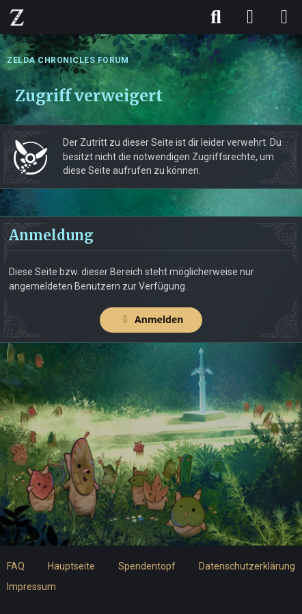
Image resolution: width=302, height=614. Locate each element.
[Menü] (284, 17)
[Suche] (216, 17)
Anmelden (151, 319)
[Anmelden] (250, 17)
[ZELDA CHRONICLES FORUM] (17, 17)
